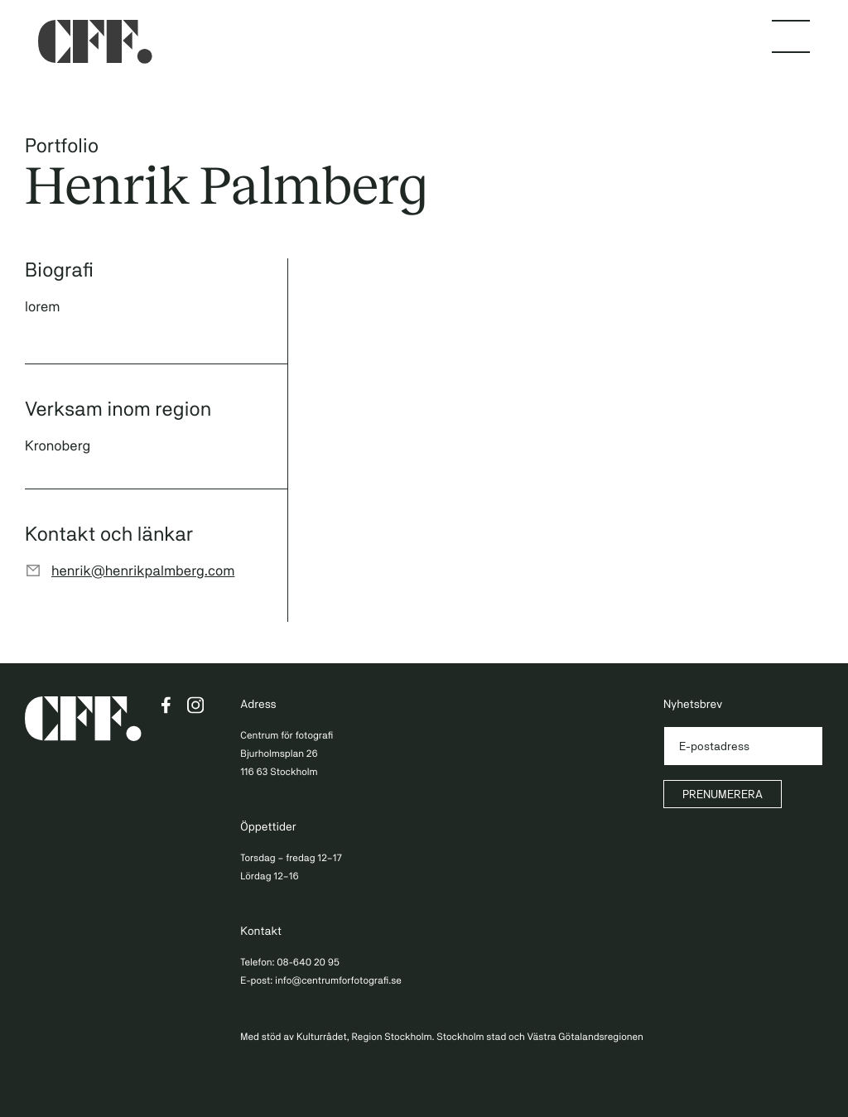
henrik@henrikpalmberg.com (142, 570)
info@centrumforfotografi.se (338, 980)
